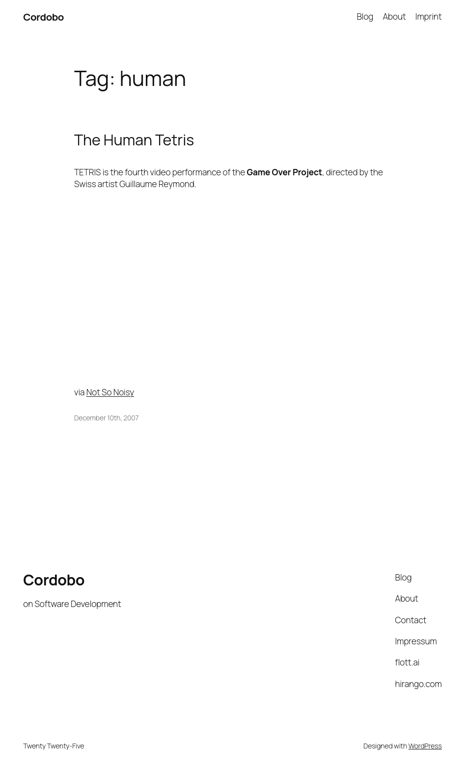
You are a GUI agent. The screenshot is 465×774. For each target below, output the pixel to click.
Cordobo (43, 17)
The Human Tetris (134, 140)
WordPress (425, 745)
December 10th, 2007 (106, 417)
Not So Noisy (110, 392)
